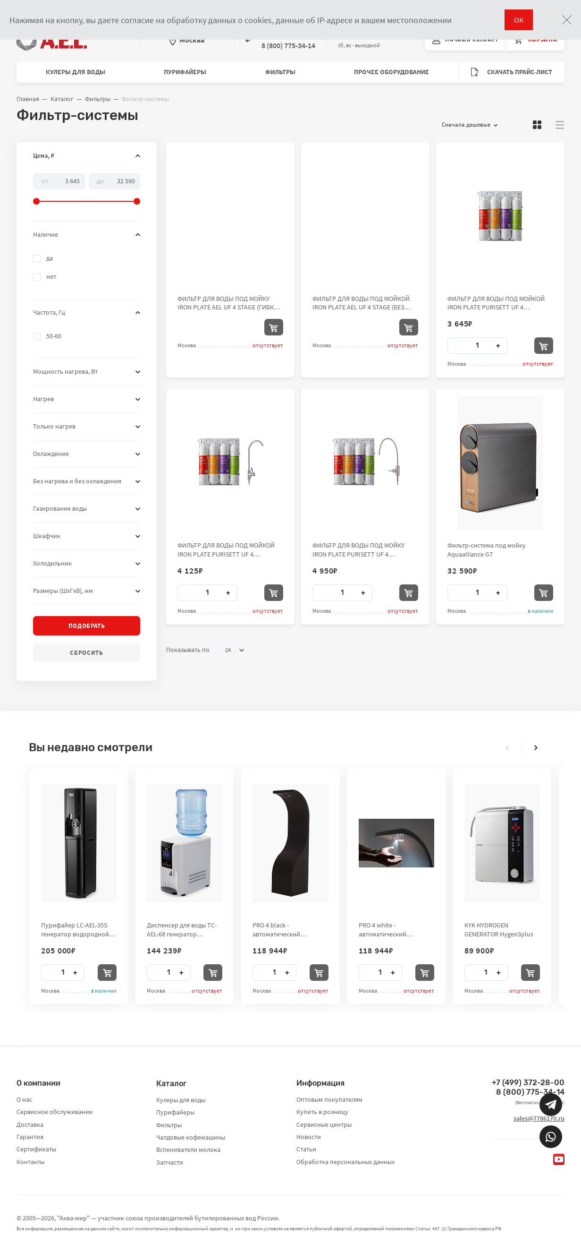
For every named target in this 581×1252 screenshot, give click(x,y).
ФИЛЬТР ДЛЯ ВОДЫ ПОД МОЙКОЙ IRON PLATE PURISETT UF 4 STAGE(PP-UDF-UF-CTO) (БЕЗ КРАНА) (498, 302)
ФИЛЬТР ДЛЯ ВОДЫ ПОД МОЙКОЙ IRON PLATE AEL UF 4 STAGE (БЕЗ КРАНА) (361, 302)
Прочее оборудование (391, 72)
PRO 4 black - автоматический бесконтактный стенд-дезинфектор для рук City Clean (290, 929)
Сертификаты (36, 1149)
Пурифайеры (185, 72)
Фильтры (280, 72)
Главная (28, 98)
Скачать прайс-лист (511, 72)
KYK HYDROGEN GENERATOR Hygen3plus (498, 929)
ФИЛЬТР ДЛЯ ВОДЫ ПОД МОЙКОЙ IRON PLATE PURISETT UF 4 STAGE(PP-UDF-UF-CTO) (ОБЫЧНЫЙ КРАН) (227, 549)
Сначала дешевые (469, 124)
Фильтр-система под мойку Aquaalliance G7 (486, 549)
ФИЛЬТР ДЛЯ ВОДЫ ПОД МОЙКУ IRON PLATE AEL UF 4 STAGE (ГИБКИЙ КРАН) (229, 302)
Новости (308, 1136)
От (45, 180)
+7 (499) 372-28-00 (528, 1082)
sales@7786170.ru (539, 1118)
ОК (518, 20)
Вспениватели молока (188, 1149)
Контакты (30, 1162)
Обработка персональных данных (345, 1162)
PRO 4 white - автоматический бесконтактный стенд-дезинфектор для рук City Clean (396, 929)
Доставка (30, 1124)
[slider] (86, 189)
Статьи (306, 1149)
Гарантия (30, 1136)
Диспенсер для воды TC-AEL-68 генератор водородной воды (182, 929)
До (100, 180)
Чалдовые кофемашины (190, 1137)
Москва (186, 39)
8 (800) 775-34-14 (530, 1092)
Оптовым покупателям (329, 1099)
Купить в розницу (322, 1111)
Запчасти (169, 1162)
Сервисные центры (324, 1124)
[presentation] (507, 747)
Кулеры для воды (75, 72)
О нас (24, 1099)
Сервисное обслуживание (55, 1111)
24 (234, 650)
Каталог (62, 98)
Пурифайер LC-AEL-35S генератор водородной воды (75, 929)
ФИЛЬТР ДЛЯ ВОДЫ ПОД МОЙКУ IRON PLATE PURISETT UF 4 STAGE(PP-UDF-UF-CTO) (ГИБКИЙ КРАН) (358, 549)
